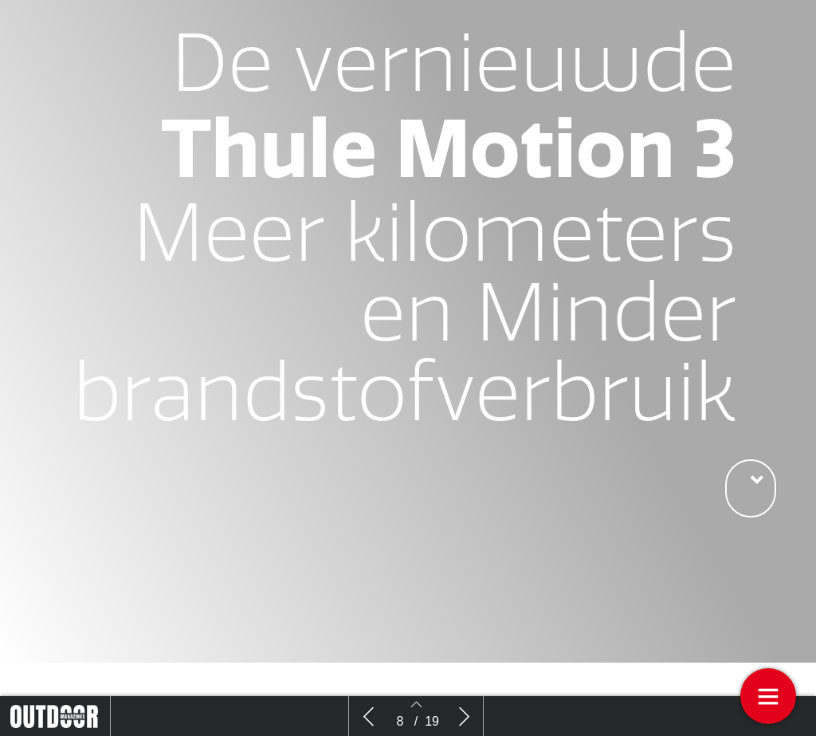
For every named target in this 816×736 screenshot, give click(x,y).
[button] (750, 488)
